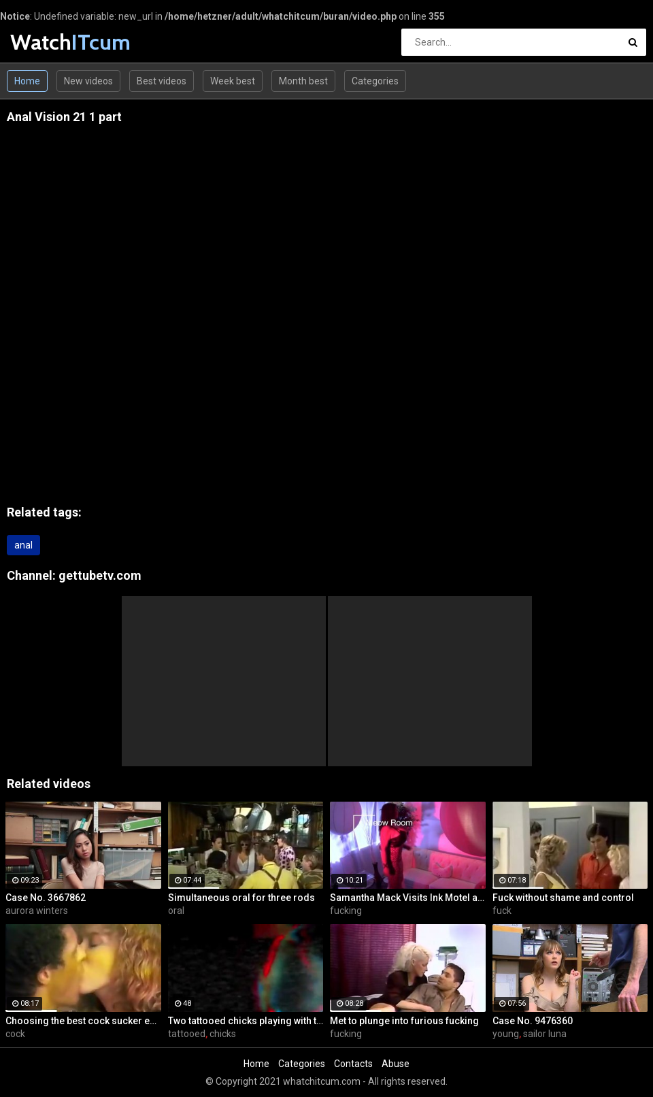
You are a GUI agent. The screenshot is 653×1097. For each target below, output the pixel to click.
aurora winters (36, 910)
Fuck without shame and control (563, 897)
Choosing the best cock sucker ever (83, 1020)
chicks (223, 1033)
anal (23, 545)
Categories (375, 81)
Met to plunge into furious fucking (404, 1020)
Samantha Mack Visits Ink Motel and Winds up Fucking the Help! (408, 897)
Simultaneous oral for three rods (241, 897)
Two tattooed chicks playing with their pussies (246, 1020)
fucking (346, 910)
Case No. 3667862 (45, 897)
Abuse (395, 1063)
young (505, 1033)
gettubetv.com (99, 575)
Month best (303, 81)
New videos (88, 81)
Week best (232, 81)
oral (176, 910)
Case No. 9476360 (532, 1020)
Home (27, 81)
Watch (46, 42)
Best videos (161, 81)
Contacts (353, 1063)
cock (15, 1033)
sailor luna (545, 1033)
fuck (502, 910)
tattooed (186, 1033)
